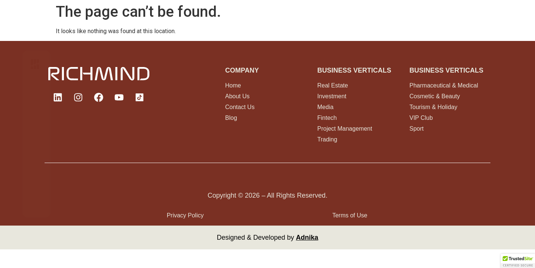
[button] (518, 261)
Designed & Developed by (267, 237)
